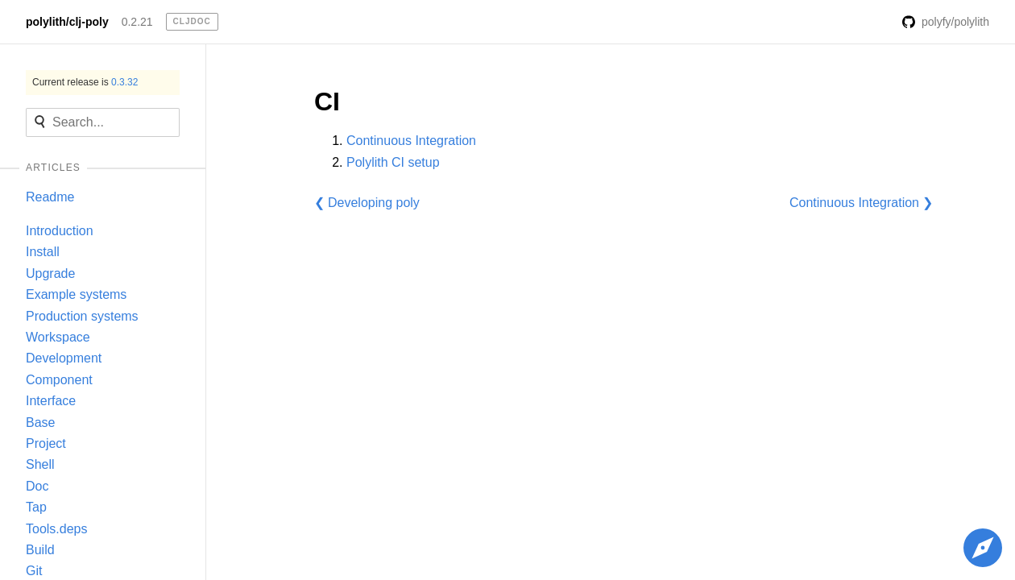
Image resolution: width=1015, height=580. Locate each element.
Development (64, 358)
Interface (51, 401)
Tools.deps (57, 529)
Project (46, 443)
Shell (40, 464)
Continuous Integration (411, 140)
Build (40, 550)
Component (59, 380)
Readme (50, 197)
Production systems (82, 316)
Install (43, 252)
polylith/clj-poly (67, 21)
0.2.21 (137, 21)
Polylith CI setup (393, 162)
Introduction (59, 231)
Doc (37, 486)
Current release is (85, 82)
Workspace (58, 337)
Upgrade (50, 273)
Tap (36, 507)
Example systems (76, 294)
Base (40, 422)
